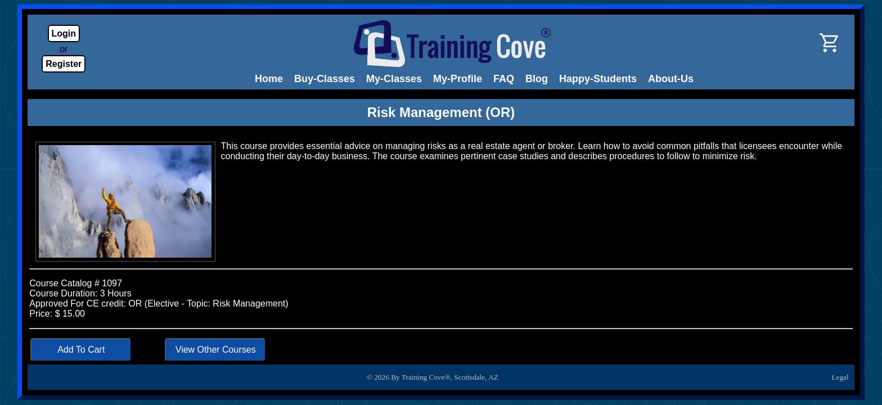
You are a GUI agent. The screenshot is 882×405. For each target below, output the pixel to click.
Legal (839, 377)
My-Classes (394, 78)
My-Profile (457, 78)
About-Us (671, 78)
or (64, 49)
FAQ (503, 78)
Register (64, 64)
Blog (536, 78)
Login (64, 33)
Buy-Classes (324, 78)
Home (269, 78)
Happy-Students (598, 78)
